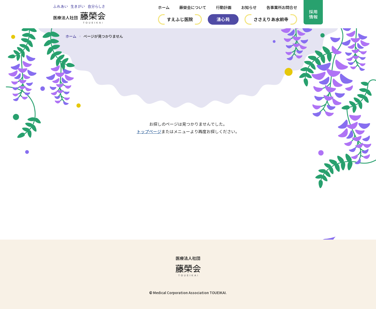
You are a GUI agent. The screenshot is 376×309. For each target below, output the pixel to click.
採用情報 (313, 14)
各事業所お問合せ (281, 7)
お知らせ (249, 7)
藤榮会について (192, 7)
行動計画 (223, 7)
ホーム (164, 7)
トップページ (149, 131)
